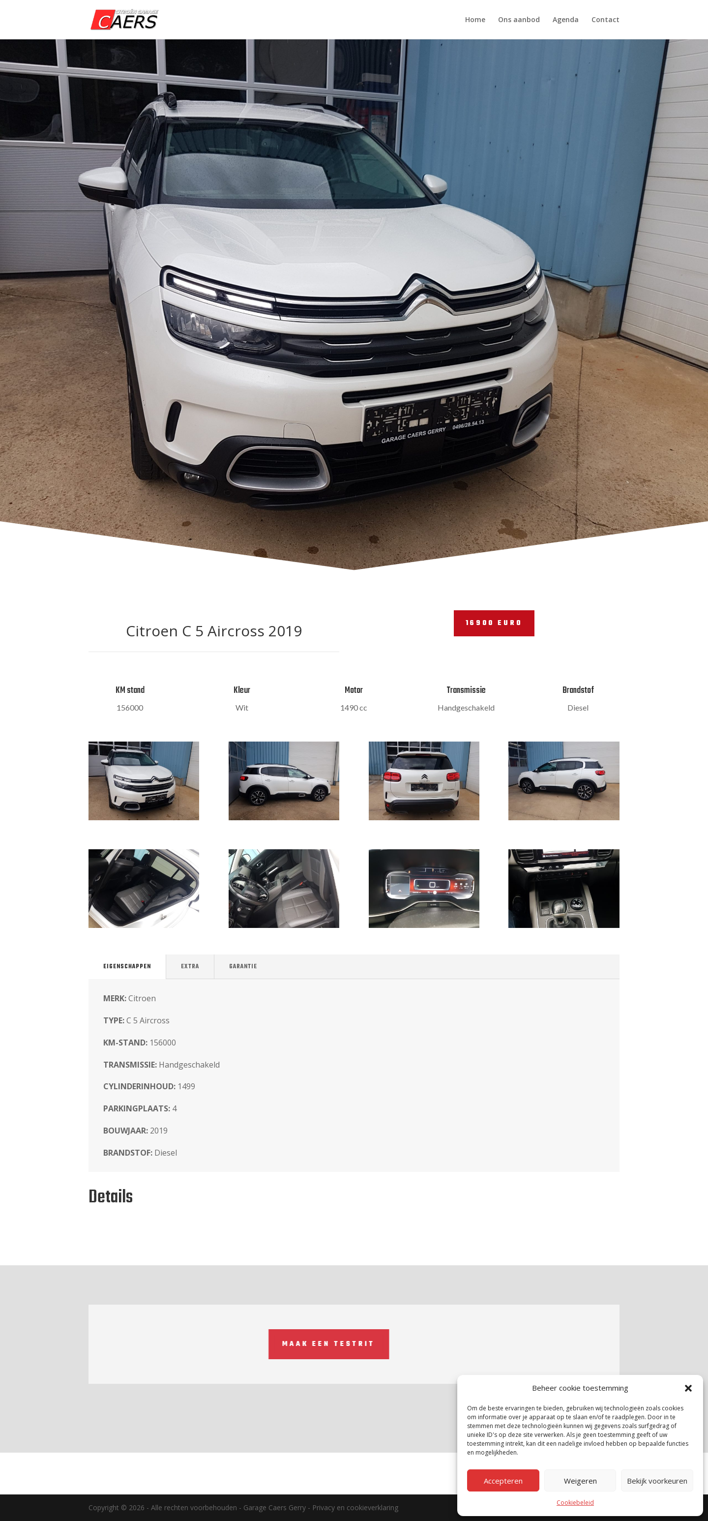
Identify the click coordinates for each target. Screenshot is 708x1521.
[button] (688, 1388)
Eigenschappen (127, 967)
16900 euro (494, 623)
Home (475, 20)
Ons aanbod (519, 20)
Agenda (566, 20)
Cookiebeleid (575, 1502)
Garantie (243, 967)
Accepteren (503, 1481)
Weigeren (580, 1481)
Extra (190, 967)
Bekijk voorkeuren (657, 1481)
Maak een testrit (168, 1344)
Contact (605, 20)
